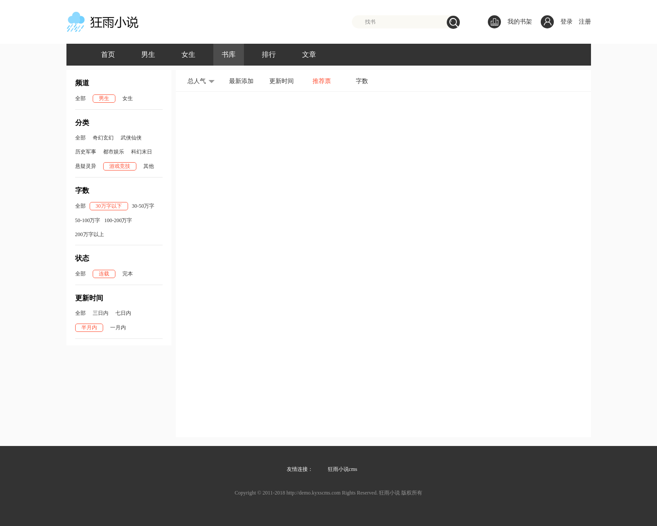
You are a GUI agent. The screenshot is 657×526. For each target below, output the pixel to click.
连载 (104, 274)
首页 (108, 54)
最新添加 (241, 81)
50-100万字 (88, 220)
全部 (80, 98)
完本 (127, 274)
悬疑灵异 (85, 166)
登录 (566, 21)
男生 (148, 54)
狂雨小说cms (342, 469)
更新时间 (281, 81)
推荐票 (322, 81)
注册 (585, 21)
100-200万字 (118, 220)
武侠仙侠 (131, 138)
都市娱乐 (113, 152)
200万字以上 (89, 234)
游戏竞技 (119, 166)
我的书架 (510, 21)
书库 (229, 54)
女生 (188, 54)
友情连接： (300, 469)
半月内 (89, 327)
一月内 (118, 327)
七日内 (123, 313)
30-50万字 (143, 206)
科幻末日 (141, 152)
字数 (362, 81)
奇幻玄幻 (103, 138)
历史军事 (85, 152)
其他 (148, 166)
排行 (269, 54)
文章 (309, 54)
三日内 (100, 313)
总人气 (197, 81)
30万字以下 (109, 206)
